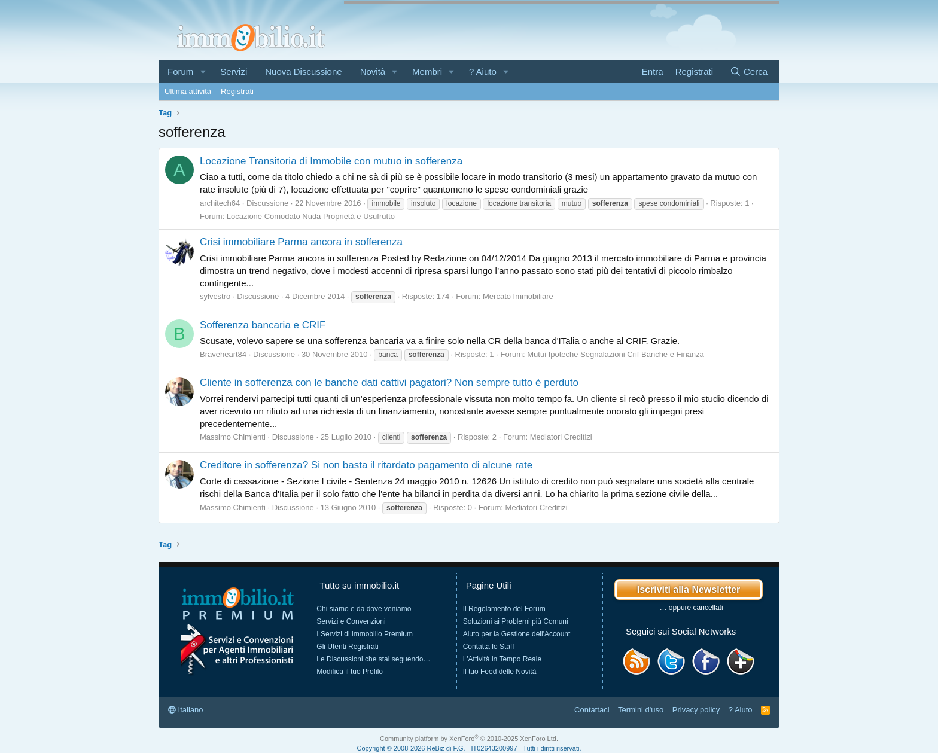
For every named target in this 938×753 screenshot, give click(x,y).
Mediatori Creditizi (561, 436)
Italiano (185, 709)
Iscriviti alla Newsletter (689, 589)
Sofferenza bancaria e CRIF (262, 325)
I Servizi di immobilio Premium (364, 634)
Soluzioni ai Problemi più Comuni (515, 621)
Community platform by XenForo (469, 738)
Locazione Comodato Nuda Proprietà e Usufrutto (311, 216)
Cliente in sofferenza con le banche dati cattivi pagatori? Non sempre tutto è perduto (389, 382)
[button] (202, 71)
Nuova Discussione (303, 71)
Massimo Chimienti (233, 436)
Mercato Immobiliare (518, 296)
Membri (427, 71)
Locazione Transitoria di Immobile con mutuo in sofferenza (331, 161)
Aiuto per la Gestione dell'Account (517, 634)
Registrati (237, 91)
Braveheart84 (223, 354)
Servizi (233, 71)
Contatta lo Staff (488, 646)
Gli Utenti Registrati (347, 646)
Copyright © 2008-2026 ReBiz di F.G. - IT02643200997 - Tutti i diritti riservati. (469, 748)
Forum (180, 71)
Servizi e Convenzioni (350, 621)
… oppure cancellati (691, 607)
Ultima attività (188, 91)
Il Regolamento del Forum (504, 609)
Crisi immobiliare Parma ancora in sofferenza (301, 242)
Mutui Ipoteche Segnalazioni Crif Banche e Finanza (615, 354)
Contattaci (592, 709)
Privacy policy (696, 709)
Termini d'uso (640, 709)
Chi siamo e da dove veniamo (363, 609)
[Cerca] (748, 71)
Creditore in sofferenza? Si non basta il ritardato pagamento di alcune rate (366, 465)
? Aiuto (483, 71)
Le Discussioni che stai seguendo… (373, 659)
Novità (373, 71)
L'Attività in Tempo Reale (502, 659)
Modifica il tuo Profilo (349, 671)
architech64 (220, 203)
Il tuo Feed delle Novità (500, 671)
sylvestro (215, 296)
